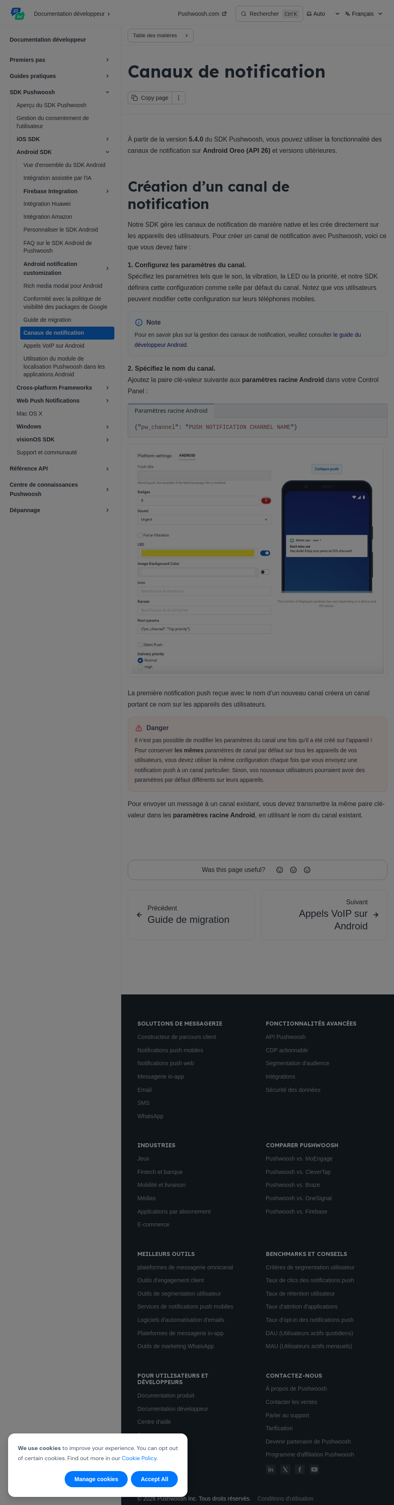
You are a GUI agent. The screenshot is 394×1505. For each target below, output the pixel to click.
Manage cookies (96, 1479)
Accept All (154, 1479)
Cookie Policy (139, 1458)
